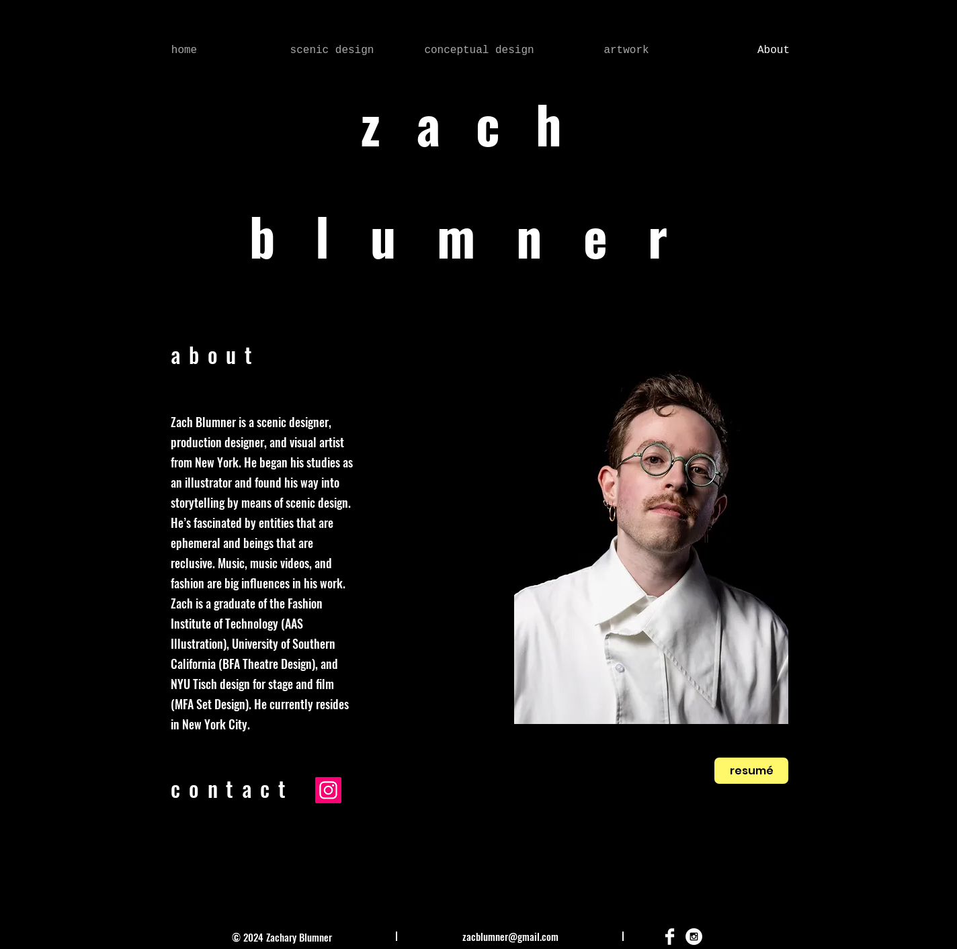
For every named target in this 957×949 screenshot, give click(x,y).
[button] (332, 50)
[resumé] (751, 771)
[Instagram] (328, 790)
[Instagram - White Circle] (693, 936)
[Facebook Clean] (669, 936)
